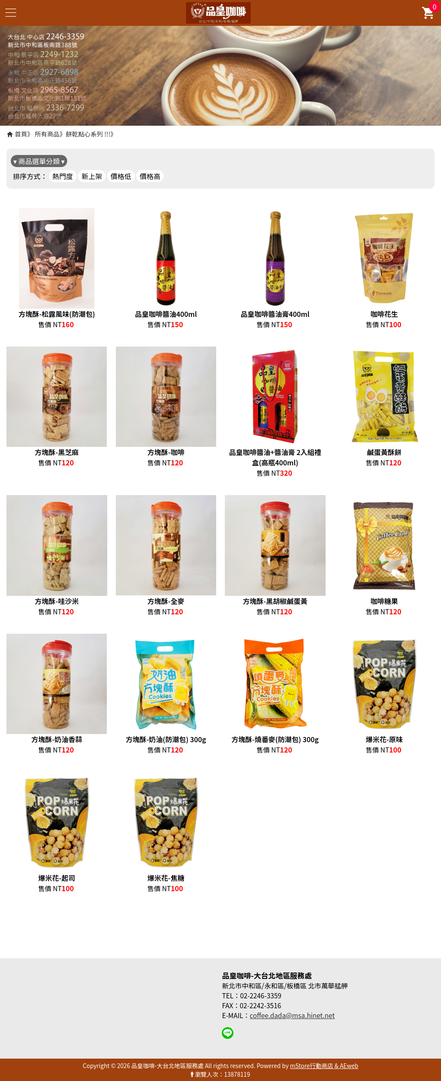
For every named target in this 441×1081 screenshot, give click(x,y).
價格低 (121, 176)
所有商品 (47, 133)
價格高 (150, 176)
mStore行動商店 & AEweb (324, 1065)
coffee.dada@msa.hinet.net (292, 1015)
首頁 (21, 133)
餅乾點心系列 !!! (88, 133)
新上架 (91, 176)
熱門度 (63, 176)
